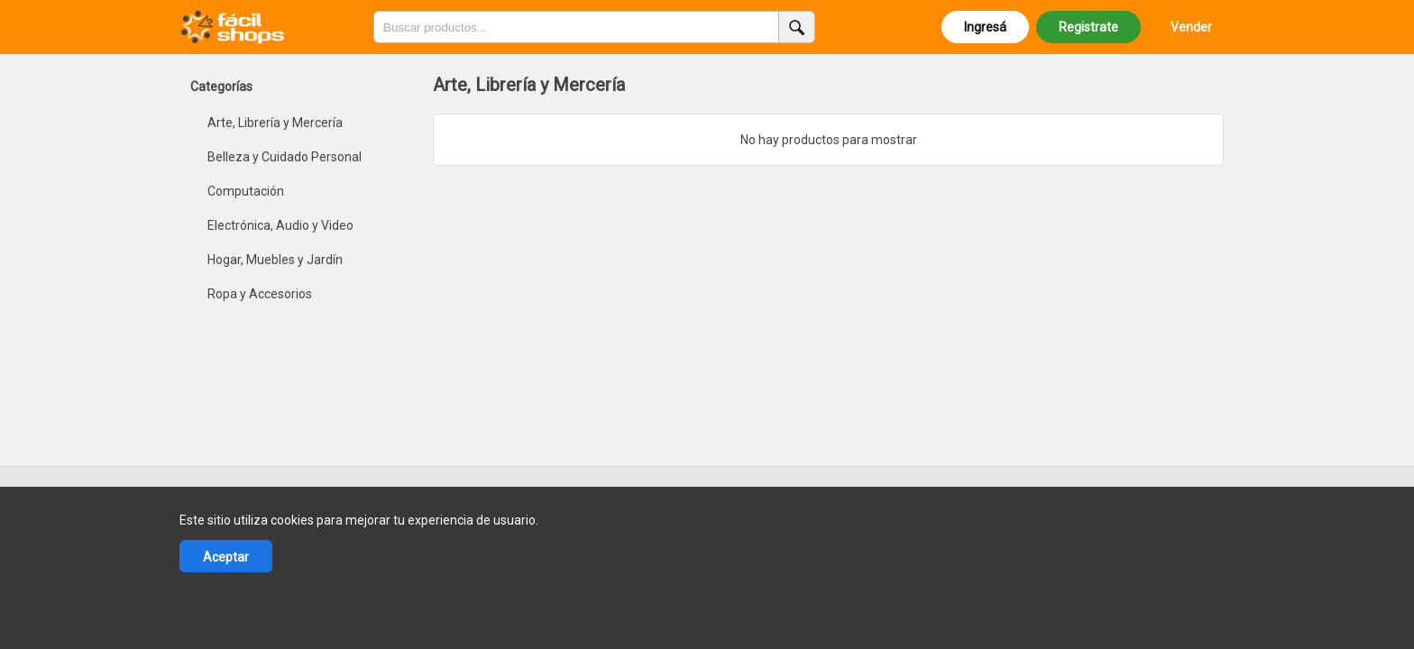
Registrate (1088, 27)
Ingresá (985, 27)
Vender (1191, 27)
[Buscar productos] (797, 27)
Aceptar (226, 557)
